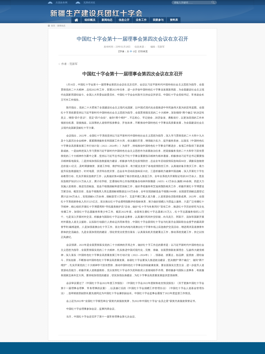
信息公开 (124, 19)
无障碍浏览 (89, 2)
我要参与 (158, 19)
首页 (53, 26)
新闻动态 (107, 19)
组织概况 (90, 19)
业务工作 (141, 19)
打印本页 (143, 51)
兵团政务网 (61, 2)
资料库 (174, 19)
